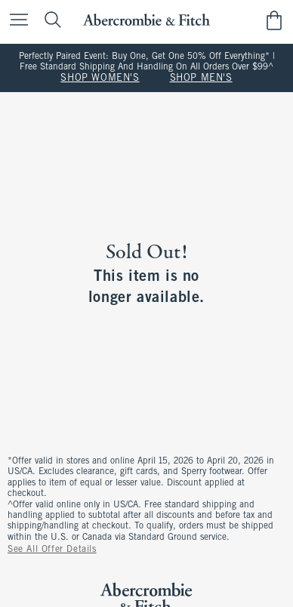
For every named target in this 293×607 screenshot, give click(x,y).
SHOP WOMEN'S (99, 78)
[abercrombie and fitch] (146, 20)
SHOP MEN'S (201, 78)
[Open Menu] (15, 21)
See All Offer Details (52, 549)
